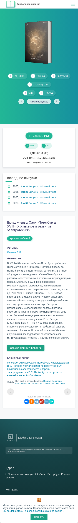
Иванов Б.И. (14, 252)
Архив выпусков (39, 101)
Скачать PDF (39, 135)
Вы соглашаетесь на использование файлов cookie (33, 511)
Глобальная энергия (28, 4)
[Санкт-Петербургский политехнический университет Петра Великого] (11, 441)
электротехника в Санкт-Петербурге (29, 362)
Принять (39, 517)
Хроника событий (20, 238)
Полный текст (48, 186)
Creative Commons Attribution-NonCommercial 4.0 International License (40, 382)
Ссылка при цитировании (26, 347)
